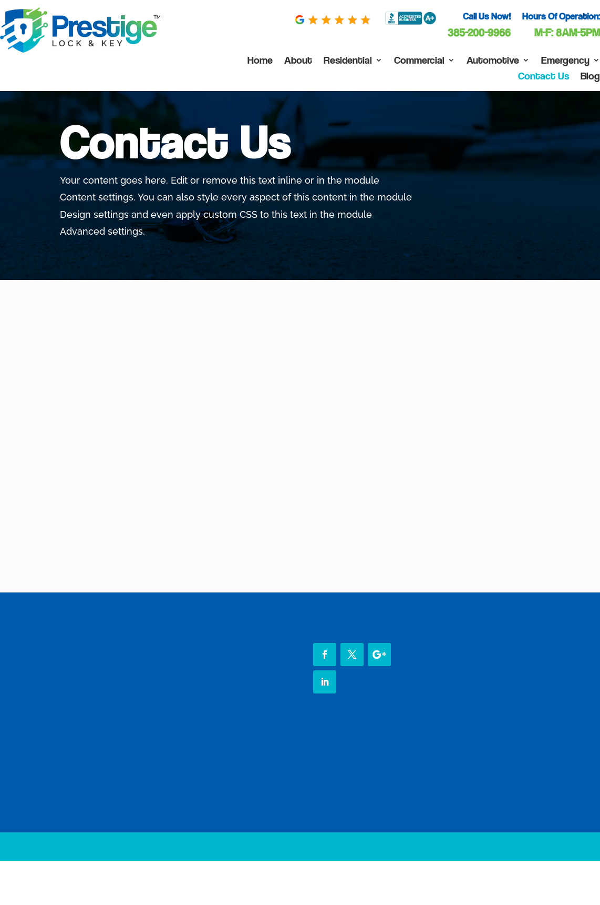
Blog (590, 77)
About (298, 61)
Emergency (565, 61)
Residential (348, 61)
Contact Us (543, 77)
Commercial (419, 61)
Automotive (493, 61)
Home (260, 61)
